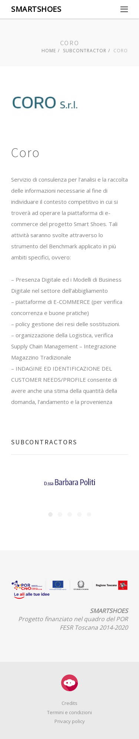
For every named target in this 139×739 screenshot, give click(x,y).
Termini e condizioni (69, 712)
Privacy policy (69, 721)
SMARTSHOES (36, 9)
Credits (69, 703)
